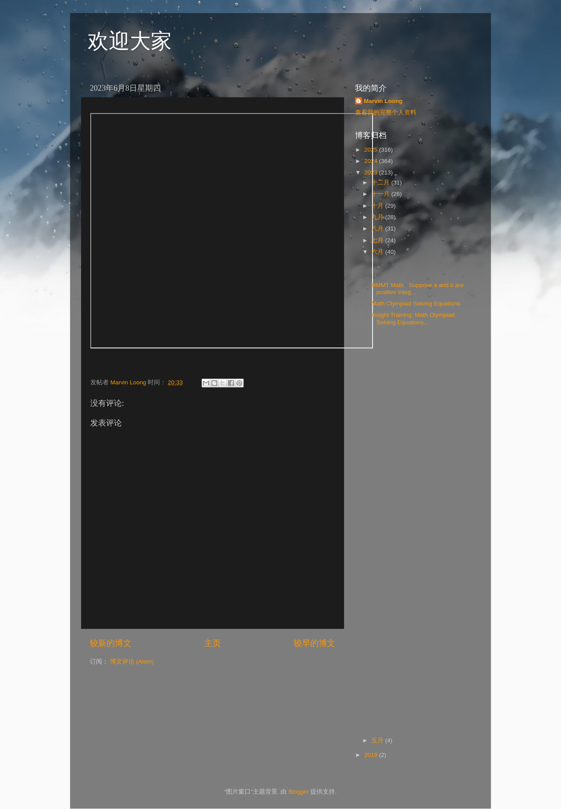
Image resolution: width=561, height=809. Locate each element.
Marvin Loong (383, 101)
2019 (371, 755)
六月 (378, 251)
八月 (378, 228)
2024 (371, 161)
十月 (378, 205)
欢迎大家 (130, 41)
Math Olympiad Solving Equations (417, 303)
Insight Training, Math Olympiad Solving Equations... (412, 318)
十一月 (381, 194)
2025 (371, 149)
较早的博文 (314, 643)
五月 (378, 740)
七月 (378, 240)
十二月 (381, 182)
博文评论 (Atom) (132, 661)
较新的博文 (110, 643)
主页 (212, 643)
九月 (378, 217)
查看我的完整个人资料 (385, 112)
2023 (371, 172)
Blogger (298, 791)
